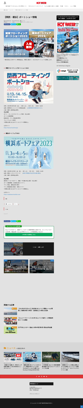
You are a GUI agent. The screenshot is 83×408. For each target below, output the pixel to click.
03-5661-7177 (35, 389)
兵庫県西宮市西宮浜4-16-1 (35, 108)
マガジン (66, 6)
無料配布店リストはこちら (62, 60)
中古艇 (61, 6)
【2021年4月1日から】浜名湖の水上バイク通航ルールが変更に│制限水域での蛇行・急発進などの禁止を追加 (35, 309)
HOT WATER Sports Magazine (63, 65)
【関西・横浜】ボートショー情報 (21, 9)
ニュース (11, 9)
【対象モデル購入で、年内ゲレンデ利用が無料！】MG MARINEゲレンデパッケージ (13, 366)
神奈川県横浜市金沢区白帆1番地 (31, 173)
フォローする (39, 249)
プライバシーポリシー (35, 393)
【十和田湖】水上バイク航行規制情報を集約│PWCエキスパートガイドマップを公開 (51, 366)
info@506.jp (35, 390)
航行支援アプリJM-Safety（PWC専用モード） (16, 6)
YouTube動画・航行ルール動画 (51, 6)
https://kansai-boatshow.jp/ (11, 127)
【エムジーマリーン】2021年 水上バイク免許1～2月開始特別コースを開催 (35, 319)
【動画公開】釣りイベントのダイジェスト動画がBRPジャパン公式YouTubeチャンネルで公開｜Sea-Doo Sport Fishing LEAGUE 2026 (32, 367)
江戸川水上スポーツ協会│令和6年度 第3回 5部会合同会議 (35, 327)
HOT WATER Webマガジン (45, 403)
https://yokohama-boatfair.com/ (12, 194)
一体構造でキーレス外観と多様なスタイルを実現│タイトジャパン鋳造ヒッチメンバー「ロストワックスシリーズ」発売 (70, 367)
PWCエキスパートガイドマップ (36, 6)
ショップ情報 (73, 6)
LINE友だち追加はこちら (28, 234)
